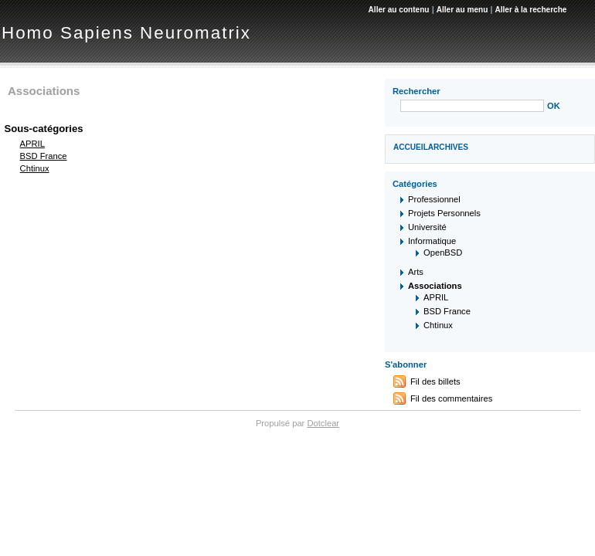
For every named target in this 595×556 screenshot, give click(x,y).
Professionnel (434, 199)
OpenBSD (442, 252)
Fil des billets (435, 381)
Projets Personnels (444, 213)
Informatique (432, 241)
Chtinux (34, 168)
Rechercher (416, 91)
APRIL (32, 143)
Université (427, 227)
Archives (448, 147)
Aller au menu (462, 9)
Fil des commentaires (451, 398)
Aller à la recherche (530, 9)
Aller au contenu (399, 9)
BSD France (43, 156)
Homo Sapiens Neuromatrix (126, 32)
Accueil (410, 147)
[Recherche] (472, 106)
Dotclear (323, 423)
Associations (435, 285)
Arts (415, 271)
